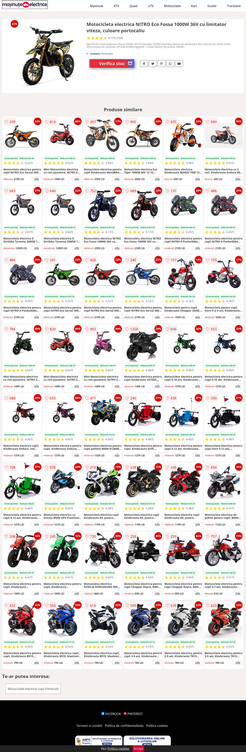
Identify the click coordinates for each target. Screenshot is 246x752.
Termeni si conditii (89, 726)
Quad (133, 6)
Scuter (211, 6)
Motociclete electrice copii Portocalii (33, 689)
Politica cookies (157, 726)
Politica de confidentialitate (124, 726)
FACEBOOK (111, 714)
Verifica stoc (116, 63)
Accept (138, 748)
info (36, 179)
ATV (116, 6)
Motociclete (172, 6)
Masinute (96, 6)
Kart (194, 6)
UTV (151, 6)
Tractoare (234, 6)
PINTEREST (133, 714)
